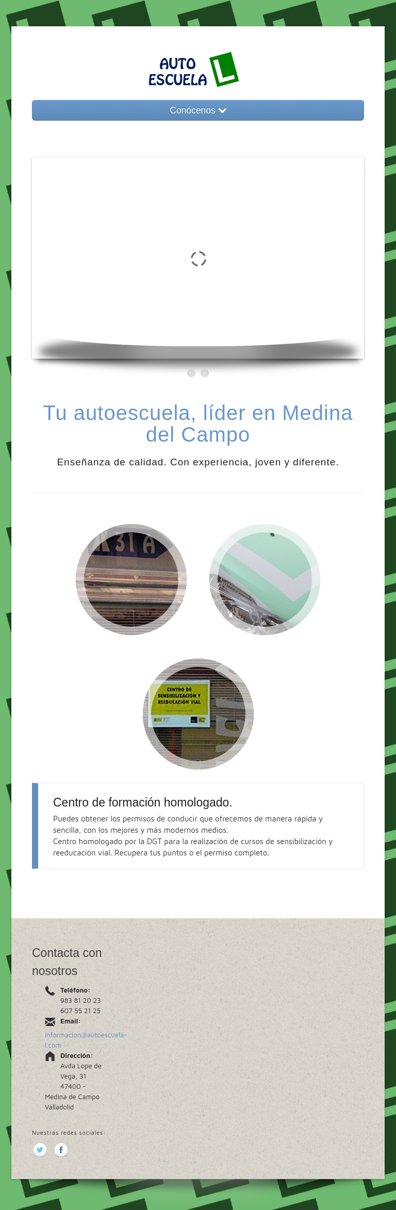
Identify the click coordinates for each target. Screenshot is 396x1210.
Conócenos (198, 110)
